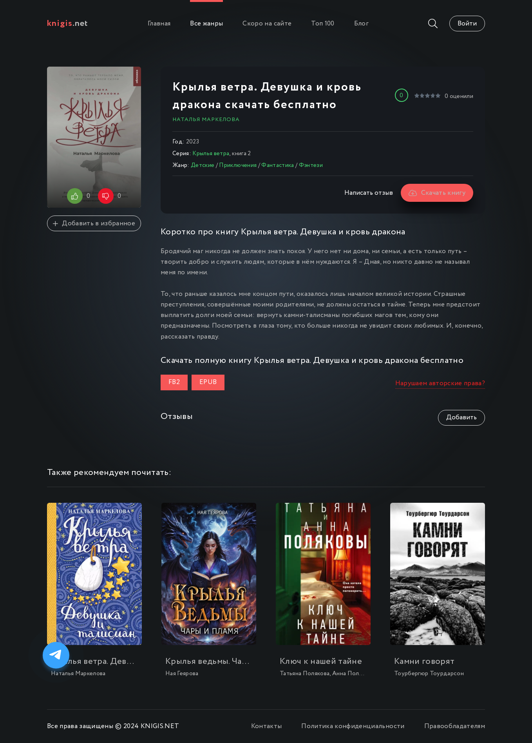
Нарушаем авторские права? (440, 383)
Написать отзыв (368, 193)
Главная (159, 24)
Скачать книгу (437, 193)
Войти (467, 24)
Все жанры (206, 24)
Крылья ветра (210, 153)
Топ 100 (322, 24)
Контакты (266, 726)
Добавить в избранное (94, 223)
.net (67, 23)
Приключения (238, 165)
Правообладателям (454, 726)
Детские (202, 165)
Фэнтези (311, 165)
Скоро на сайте (266, 24)
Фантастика (277, 165)
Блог (361, 24)
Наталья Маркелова (206, 119)
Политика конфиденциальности (352, 726)
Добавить (461, 417)
